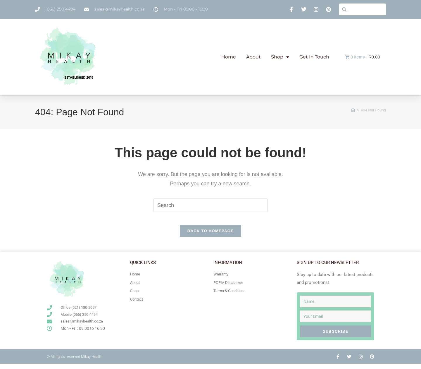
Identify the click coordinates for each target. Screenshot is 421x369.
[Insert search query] (210, 205)
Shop (280, 57)
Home (228, 57)
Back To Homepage (210, 236)
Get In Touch (314, 57)
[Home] (353, 110)
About (253, 57)
